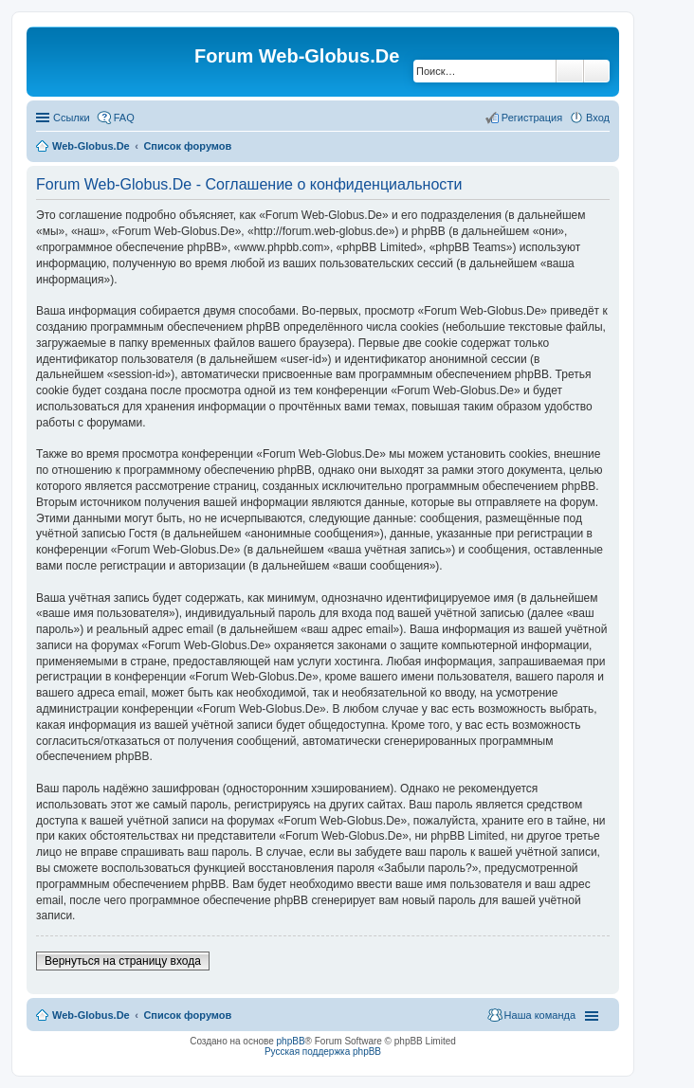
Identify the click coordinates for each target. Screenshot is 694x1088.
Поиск (570, 71)
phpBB (291, 1041)
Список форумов (187, 146)
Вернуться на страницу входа (123, 961)
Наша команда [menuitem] (539, 1015)
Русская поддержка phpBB (323, 1051)
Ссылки (71, 117)
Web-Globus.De (91, 146)
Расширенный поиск (597, 71)
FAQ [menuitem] (124, 117)
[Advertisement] (552, 379)
